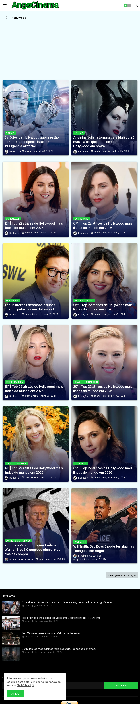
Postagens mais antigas (122, 575)
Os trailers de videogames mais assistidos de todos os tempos (59, 648)
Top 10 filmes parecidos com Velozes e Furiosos (51, 633)
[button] (127, 5)
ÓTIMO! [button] (15, 693)
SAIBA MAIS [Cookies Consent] (24, 685)
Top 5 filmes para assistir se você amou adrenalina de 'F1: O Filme (61, 617)
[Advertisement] (70, 48)
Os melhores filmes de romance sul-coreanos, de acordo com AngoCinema (67, 602)
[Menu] (5, 5)
